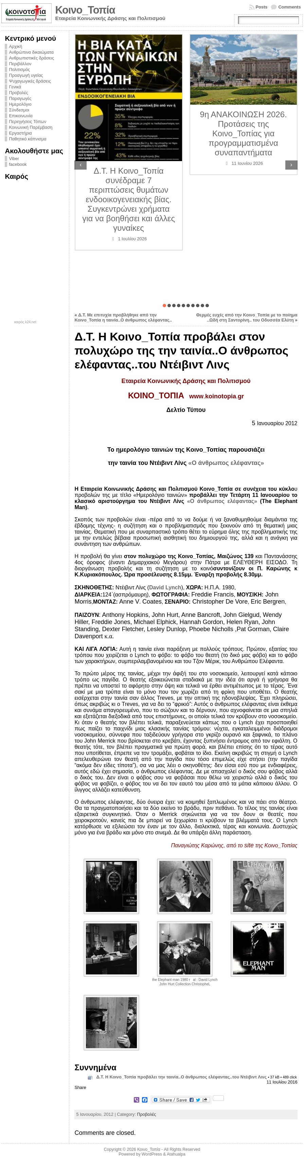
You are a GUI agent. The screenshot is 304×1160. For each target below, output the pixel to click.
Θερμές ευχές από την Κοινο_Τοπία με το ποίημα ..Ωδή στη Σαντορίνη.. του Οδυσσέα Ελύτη (247, 317)
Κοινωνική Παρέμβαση (30, 127)
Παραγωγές (20, 98)
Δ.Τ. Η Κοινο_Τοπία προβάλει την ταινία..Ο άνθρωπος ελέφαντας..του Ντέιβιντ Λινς (181, 1076)
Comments (289, 7)
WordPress (152, 1154)
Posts (262, 7)
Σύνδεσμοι (19, 109)
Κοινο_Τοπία (85, 10)
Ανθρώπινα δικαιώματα (31, 52)
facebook (17, 164)
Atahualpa (176, 1154)
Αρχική (15, 46)
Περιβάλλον (20, 63)
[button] (164, 305)
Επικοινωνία (20, 115)
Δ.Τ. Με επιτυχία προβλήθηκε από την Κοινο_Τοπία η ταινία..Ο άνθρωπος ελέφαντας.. (123, 317)
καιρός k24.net (25, 322)
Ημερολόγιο (20, 104)
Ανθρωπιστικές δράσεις (31, 57)
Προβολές (18, 92)
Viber (14, 158)
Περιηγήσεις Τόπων (27, 121)
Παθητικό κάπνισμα (27, 138)
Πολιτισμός (19, 69)
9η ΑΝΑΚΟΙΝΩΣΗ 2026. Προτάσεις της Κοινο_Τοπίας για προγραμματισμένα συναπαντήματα (243, 133)
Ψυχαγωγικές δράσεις (30, 81)
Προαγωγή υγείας (26, 75)
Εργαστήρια (20, 133)
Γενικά (15, 86)
